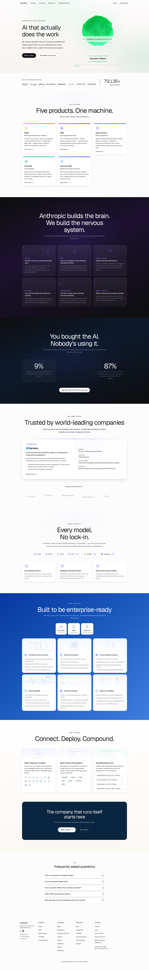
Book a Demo (29, 55)
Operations (60, 950)
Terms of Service (100, 937)
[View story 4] (77, 482)
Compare (79, 933)
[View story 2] (74, 482)
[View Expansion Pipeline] (77, 65)
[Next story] (127, 461)
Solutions (42, 3)
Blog (77, 926)
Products (33, 3)
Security (78, 943)
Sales (59, 926)
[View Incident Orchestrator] (89, 65)
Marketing (60, 943)
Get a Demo (124, 3)
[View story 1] (72, 482)
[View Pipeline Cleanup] (119, 65)
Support (59, 937)
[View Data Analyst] (95, 65)
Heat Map (41, 937)
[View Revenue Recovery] (113, 65)
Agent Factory (42, 933)
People (59, 947)
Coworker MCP (43, 940)
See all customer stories (74, 489)
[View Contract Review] (101, 65)
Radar (40, 926)
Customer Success (63, 933)
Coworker (24, 923)
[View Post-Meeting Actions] (107, 65)
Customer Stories (81, 937)
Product (59, 940)
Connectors (79, 930)
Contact (97, 926)
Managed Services (64, 3)
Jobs (96, 930)
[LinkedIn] (23, 931)
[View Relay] (83, 65)
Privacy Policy (99, 933)
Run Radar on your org (48, 55)
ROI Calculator (80, 940)
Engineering (60, 930)
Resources (52, 3)
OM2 (39, 930)
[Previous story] (21, 461)
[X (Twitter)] (20, 931)
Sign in (115, 3)
